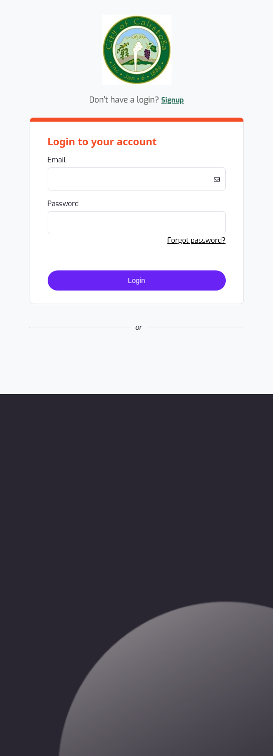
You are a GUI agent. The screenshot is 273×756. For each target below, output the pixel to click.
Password (63, 204)
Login (136, 280)
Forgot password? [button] (196, 240)
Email (57, 160)
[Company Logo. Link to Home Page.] (137, 83)
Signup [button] (172, 100)
